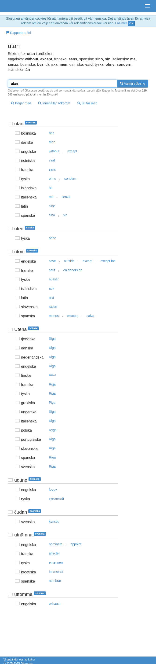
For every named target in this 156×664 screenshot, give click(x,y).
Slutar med (87, 103)
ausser (54, 279)
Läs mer (121, 23)
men (52, 142)
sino (52, 215)
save (52, 261)
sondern (70, 178)
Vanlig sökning (132, 83)
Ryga (53, 430)
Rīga (52, 457)
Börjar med (21, 103)
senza (66, 197)
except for (108, 261)
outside (69, 261)
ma (51, 197)
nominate (55, 544)
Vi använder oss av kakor (19, 659)
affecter (54, 553)
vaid (52, 160)
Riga (52, 339)
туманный (56, 498)
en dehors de (72, 270)
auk (51, 288)
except (72, 151)
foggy (53, 489)
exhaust (54, 603)
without (54, 151)
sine (52, 206)
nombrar (55, 581)
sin (65, 215)
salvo (90, 316)
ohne (52, 178)
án (51, 188)
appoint (76, 544)
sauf (52, 270)
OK (131, 23)
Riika (52, 375)
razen (53, 306)
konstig (54, 521)
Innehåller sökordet (54, 103)
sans (52, 169)
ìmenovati (56, 571)
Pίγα (52, 402)
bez (51, 133)
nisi (51, 297)
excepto (72, 316)
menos (54, 316)
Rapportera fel (18, 33)
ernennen (56, 562)
